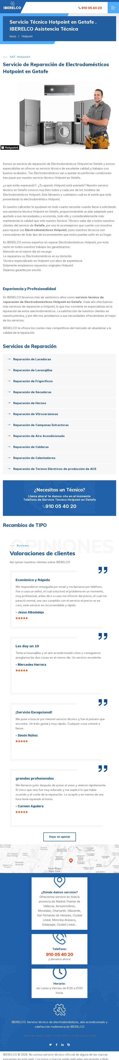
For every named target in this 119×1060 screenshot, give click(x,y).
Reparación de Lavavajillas (32, 370)
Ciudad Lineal (66, 924)
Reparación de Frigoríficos (33, 381)
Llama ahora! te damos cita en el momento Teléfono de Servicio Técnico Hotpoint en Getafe (59, 497)
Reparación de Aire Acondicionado (39, 436)
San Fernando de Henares (54, 915)
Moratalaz (44, 910)
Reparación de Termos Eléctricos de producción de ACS (54, 469)
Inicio (13, 36)
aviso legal (43, 1035)
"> (12, 5)
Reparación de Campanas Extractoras (41, 425)
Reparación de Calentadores (34, 458)
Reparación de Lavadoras (32, 359)
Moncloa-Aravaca (63, 920)
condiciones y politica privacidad (74, 1035)
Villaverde (73, 910)
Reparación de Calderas (31, 447)
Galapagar (48, 924)
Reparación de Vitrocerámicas (35, 414)
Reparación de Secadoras (32, 392)
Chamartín (59, 910)
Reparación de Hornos (29, 403)
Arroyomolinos (65, 906)
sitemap (28, 1035)
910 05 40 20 (90, 8)
